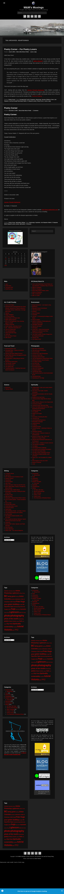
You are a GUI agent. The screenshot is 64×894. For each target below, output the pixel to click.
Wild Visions (8, 337)
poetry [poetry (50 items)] (6, 621)
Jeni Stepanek (44, 222)
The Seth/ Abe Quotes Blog (38, 451)
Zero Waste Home (36, 339)
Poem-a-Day (8, 502)
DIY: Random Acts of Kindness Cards (14, 476)
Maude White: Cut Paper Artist (12, 318)
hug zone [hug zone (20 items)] (18, 609)
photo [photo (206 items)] (7, 615)
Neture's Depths (36, 319)
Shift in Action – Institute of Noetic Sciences (42, 442)
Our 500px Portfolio (37, 361)
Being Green (37, 475)
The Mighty (35, 446)
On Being (34, 424)
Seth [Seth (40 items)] (20, 621)
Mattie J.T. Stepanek (28, 101)
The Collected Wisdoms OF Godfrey (14, 512)
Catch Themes (37, 858)
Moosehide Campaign (37, 421)
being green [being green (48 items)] (12, 596)
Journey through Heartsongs (16, 101)
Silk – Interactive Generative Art (12, 327)
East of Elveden (36, 313)
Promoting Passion (36, 366)
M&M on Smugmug (37, 289)
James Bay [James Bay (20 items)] (6, 612)
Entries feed (8, 285)
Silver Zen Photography (38, 368)
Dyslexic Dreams (9, 478)
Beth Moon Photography (38, 348)
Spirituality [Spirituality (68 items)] (17, 624)
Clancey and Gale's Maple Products (13, 353)
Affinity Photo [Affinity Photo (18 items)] (22, 593)
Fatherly (7, 313)
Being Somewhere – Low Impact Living (41, 305)
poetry (35, 101)
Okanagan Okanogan (37, 324)
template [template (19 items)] (15, 626)
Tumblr (35, 16)
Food (33, 476)
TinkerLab (7, 334)
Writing (23, 222)
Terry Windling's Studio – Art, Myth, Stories (15, 511)
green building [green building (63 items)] (13, 604)
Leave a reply (33, 51)
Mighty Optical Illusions (10, 319)
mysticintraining (36, 423)
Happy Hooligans (9, 314)
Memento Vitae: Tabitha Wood (12, 489)
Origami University (9, 324)
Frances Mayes (9, 481)
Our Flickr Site (35, 363)
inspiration (37, 222)
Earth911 (34, 311)
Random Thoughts (36, 481)
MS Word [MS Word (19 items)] (24, 612)
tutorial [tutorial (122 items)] (20, 626)
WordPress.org (8, 289)
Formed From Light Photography (40, 353)
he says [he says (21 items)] (20, 604)
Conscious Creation (37, 403)
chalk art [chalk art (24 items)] (23, 599)
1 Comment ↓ (36, 110)
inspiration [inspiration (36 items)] (23, 609)
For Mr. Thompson (31, 99)
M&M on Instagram (36, 287)
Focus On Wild (35, 351)
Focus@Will (35, 411)
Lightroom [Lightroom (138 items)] (14, 612)
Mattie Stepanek (38, 61)
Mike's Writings (37, 493)
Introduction (35, 478)
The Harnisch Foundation (38, 444)
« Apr (5, 265)
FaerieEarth (8, 480)
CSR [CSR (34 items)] (11, 601)
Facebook (24, 16)
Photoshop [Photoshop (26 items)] (21, 619)
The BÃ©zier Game (37, 371)
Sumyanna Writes (36, 369)
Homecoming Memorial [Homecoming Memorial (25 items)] (19, 606)
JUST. (33, 415)
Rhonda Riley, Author (10, 504)
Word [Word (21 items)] (13, 630)
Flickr (32, 16)
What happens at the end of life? (40, 460)
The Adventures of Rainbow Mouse (42, 497)
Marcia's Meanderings (39, 491)
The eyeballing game (10, 331)
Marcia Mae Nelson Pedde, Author (40, 290)
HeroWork (34, 314)
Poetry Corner (12, 99)
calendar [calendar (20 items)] (13, 599)
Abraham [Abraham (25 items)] (6, 590)
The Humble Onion (9, 365)
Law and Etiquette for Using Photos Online (42, 358)
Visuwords (7, 522)
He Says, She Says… (39, 489)
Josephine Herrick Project (38, 356)
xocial (33, 464)
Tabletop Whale (9, 389)
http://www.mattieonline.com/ (50, 209)
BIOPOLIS (34, 306)
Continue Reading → (37, 96)
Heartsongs (38, 99)
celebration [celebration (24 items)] (17, 599)
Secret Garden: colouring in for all (13, 326)
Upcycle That (35, 337)
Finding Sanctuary (36, 410)
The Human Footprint (37, 332)
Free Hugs (36, 483)
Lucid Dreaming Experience (39, 420)
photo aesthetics (36, 365)
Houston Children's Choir (48, 99)
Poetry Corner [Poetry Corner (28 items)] (12, 621)
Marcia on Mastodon (37, 292)
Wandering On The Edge (38, 378)
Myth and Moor (9, 496)
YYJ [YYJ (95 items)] (16, 630)
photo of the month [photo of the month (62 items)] (11, 619)
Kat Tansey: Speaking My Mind (39, 416)
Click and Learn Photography (39, 350)
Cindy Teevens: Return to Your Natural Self (42, 402)
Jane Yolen (8, 483)
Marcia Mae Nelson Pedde (23, 51)
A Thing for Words (9, 473)
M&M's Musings (34, 7)
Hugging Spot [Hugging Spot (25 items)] (7, 609)
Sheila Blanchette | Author (11, 506)
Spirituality (18, 222)
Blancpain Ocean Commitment (39, 308)
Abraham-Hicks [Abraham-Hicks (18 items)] (12, 590)
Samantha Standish (37, 431)
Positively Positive (36, 426)
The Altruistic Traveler (10, 363)
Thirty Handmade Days (10, 332)
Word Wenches (9, 527)
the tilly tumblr (8, 514)
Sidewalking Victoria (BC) (11, 361)
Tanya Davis (8, 509)
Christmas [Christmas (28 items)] (7, 601)
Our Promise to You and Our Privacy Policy (44, 856)
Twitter (28, 16)
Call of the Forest (36, 309)
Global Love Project (37, 413)
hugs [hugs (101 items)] (13, 609)
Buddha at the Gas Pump (38, 397)
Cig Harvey (8, 475)
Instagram (39, 16)
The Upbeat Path (9, 366)
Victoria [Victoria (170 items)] (8, 629)
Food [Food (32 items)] (14, 601)
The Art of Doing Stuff (10, 329)
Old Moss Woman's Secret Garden (40, 360)
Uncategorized (35, 486)
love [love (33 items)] (20, 612)
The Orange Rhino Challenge (39, 447)
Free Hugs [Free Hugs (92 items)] (20, 601)
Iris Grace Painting (9, 316)
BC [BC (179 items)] (5, 596)
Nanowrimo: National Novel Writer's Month (15, 497)
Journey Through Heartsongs (35, 90)
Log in (6, 284)
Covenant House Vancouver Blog (40, 405)
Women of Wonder (36, 462)
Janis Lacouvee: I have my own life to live (15, 484)
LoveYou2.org (35, 418)
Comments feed (9, 287)
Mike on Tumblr (36, 295)
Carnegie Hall (23, 99)
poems (14, 224)
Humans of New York (37, 355)
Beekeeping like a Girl (10, 348)
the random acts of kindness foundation (41, 449)
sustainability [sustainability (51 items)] (8, 626)
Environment (35, 473)
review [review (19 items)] (17, 621)
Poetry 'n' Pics (37, 494)
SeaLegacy (35, 327)
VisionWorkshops (36, 376)
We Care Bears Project (10, 336)
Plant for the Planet (37, 326)
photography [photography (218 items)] (17, 615)
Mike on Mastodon (36, 293)
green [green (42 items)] (6, 604)
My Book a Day (9, 494)
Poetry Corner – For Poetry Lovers (20, 49)
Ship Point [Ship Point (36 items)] (9, 623)
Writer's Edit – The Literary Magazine (14, 530)
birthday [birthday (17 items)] (17, 596)
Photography (35, 480)
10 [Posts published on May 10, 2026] (5, 258)
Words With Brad (9, 528)
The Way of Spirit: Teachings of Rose (41, 452)
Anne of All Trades (9, 305)
